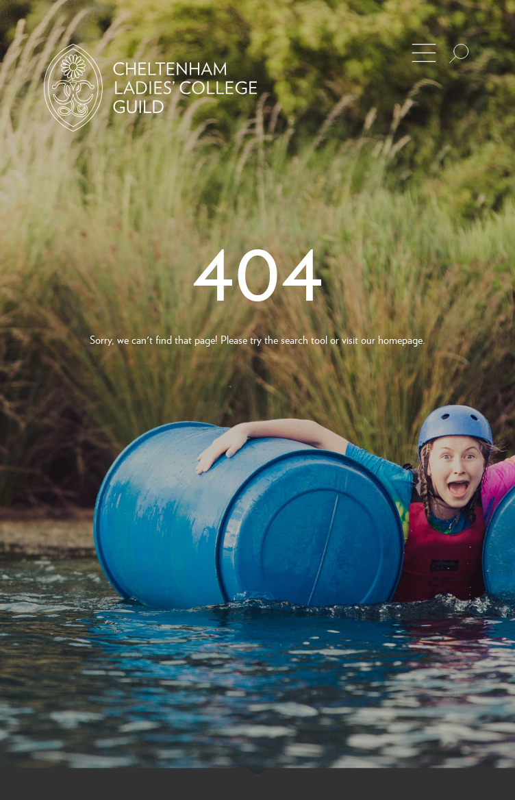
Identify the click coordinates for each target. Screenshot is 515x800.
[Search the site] (459, 53)
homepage (400, 339)
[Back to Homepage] (150, 88)
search (294, 339)
